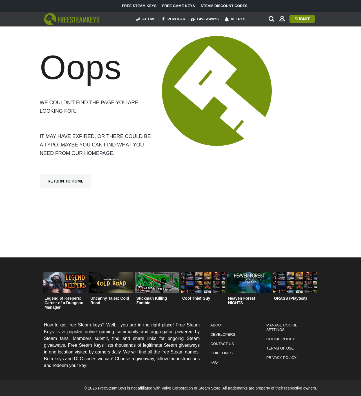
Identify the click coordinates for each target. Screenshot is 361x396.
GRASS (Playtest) (290, 298)
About (216, 325)
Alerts (234, 19)
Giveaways (205, 19)
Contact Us (222, 344)
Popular (173, 19)
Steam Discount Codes (224, 6)
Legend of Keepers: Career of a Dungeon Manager (63, 303)
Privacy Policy (281, 357)
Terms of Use (280, 348)
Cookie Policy (280, 339)
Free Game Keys (178, 6)
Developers (222, 334)
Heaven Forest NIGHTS (241, 300)
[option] (65, 292)
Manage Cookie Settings (282, 327)
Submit (302, 19)
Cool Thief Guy (196, 298)
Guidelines (221, 353)
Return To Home (65, 181)
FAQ (214, 362)
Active (146, 19)
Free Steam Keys (139, 6)
